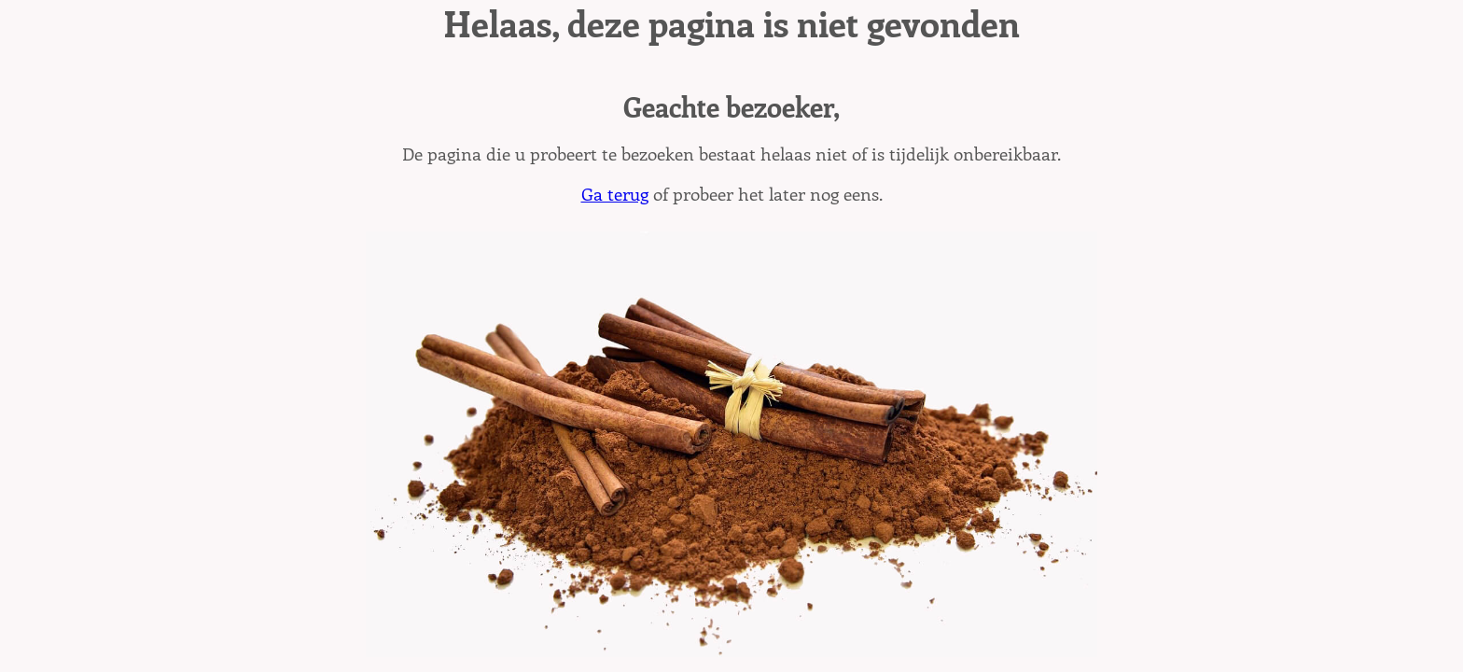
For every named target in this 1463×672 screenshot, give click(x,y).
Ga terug (614, 193)
